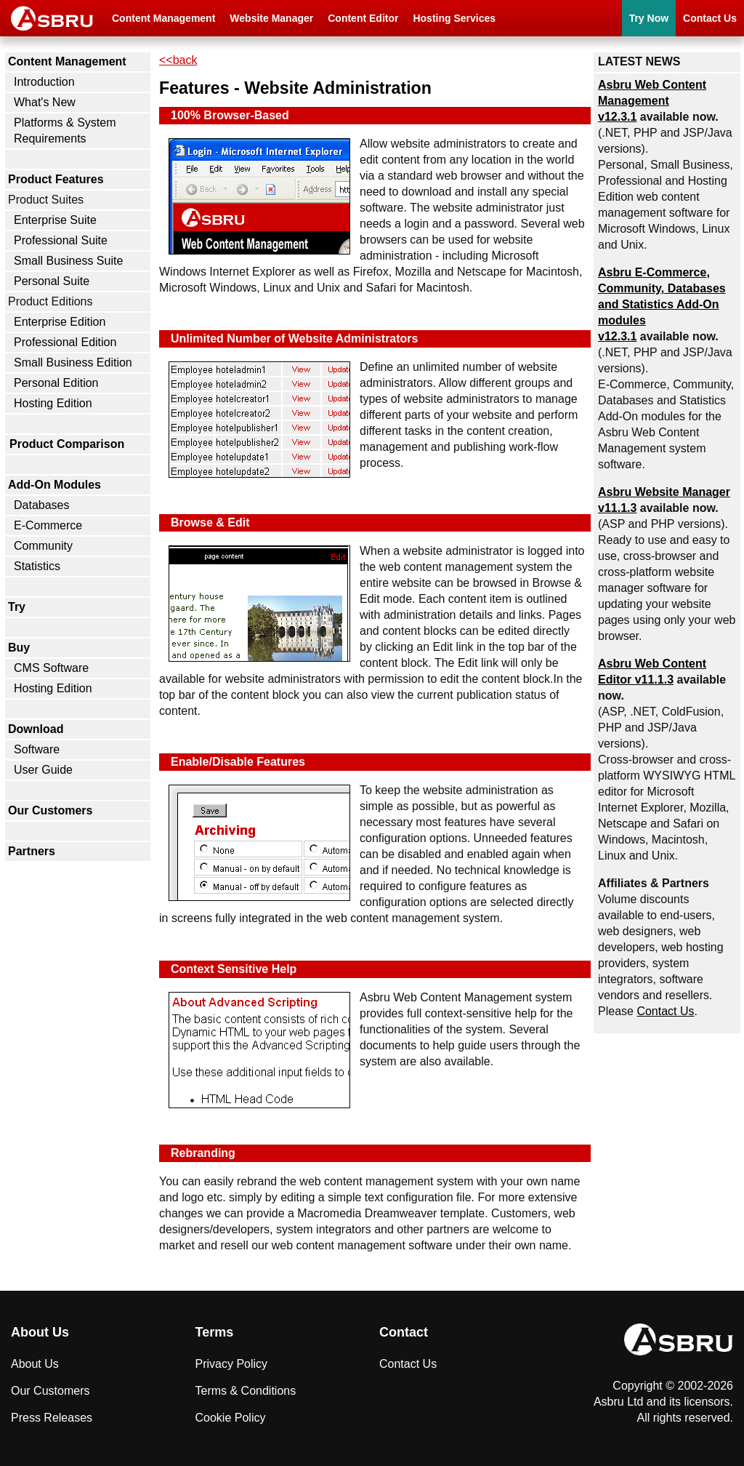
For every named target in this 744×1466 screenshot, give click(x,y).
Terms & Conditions (245, 1391)
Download (35, 729)
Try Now (648, 18)
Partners (31, 851)
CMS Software (51, 668)
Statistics (37, 566)
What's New (45, 102)
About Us (35, 1364)
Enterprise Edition (59, 322)
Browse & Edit (210, 522)
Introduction (44, 82)
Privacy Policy (231, 1364)
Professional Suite (61, 240)
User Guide (43, 770)
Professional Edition (65, 342)
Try (16, 607)
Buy (19, 647)
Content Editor (363, 18)
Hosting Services (454, 18)
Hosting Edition (53, 403)
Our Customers (50, 810)
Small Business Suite (68, 261)
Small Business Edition (73, 362)
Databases (42, 505)
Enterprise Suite (55, 220)
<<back (178, 60)
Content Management (163, 18)
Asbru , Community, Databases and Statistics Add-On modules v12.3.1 (662, 304)
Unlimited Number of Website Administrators (294, 338)
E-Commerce (48, 525)
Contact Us (710, 18)
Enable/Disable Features (238, 762)
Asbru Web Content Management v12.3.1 (652, 101)
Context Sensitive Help (233, 969)
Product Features (56, 179)
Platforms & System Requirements (65, 130)
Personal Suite (51, 281)
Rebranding (203, 1153)
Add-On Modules (54, 484)
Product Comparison (66, 444)
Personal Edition (56, 383)
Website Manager (271, 18)
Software (37, 749)
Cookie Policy (230, 1417)
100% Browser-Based (230, 115)
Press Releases (51, 1417)
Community (43, 546)
